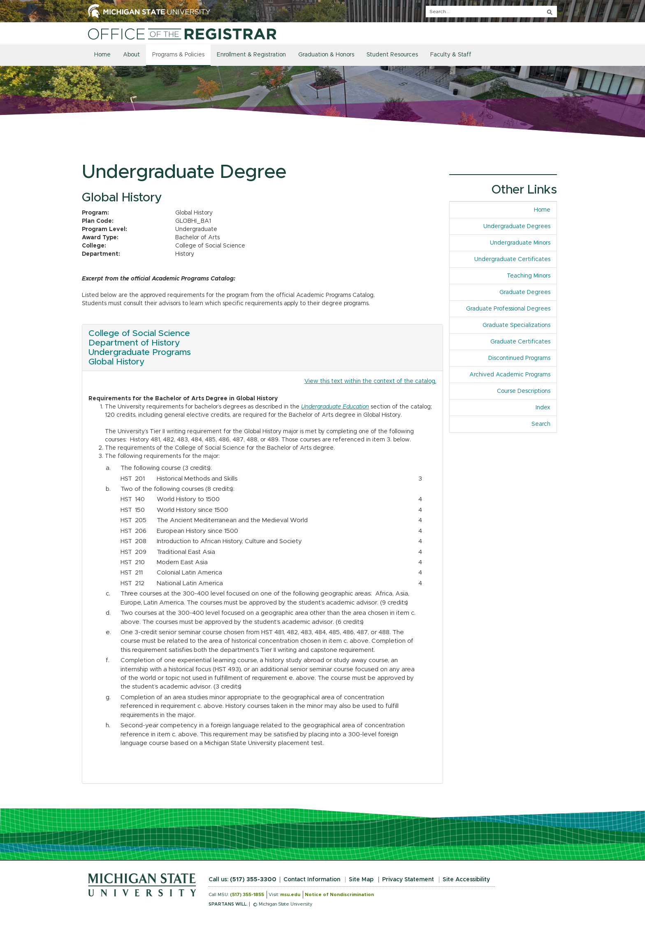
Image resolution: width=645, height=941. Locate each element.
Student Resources (392, 55)
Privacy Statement (408, 880)
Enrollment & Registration (251, 55)
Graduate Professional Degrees (508, 309)
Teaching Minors (528, 276)
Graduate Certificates (520, 342)
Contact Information (311, 880)
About (131, 55)
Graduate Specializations (516, 325)
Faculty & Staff (450, 55)
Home (102, 55)
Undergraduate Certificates (512, 259)
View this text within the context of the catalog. (370, 381)
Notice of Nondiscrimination (339, 894)
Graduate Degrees (524, 292)
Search (540, 424)
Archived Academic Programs (509, 375)
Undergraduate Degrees (516, 226)
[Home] (182, 34)
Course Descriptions (523, 391)
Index (546, 407)
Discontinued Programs (519, 358)
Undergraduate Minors (520, 243)
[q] (491, 11)
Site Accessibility (466, 880)
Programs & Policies (178, 55)
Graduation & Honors (326, 55)
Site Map (361, 880)
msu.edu (290, 894)
